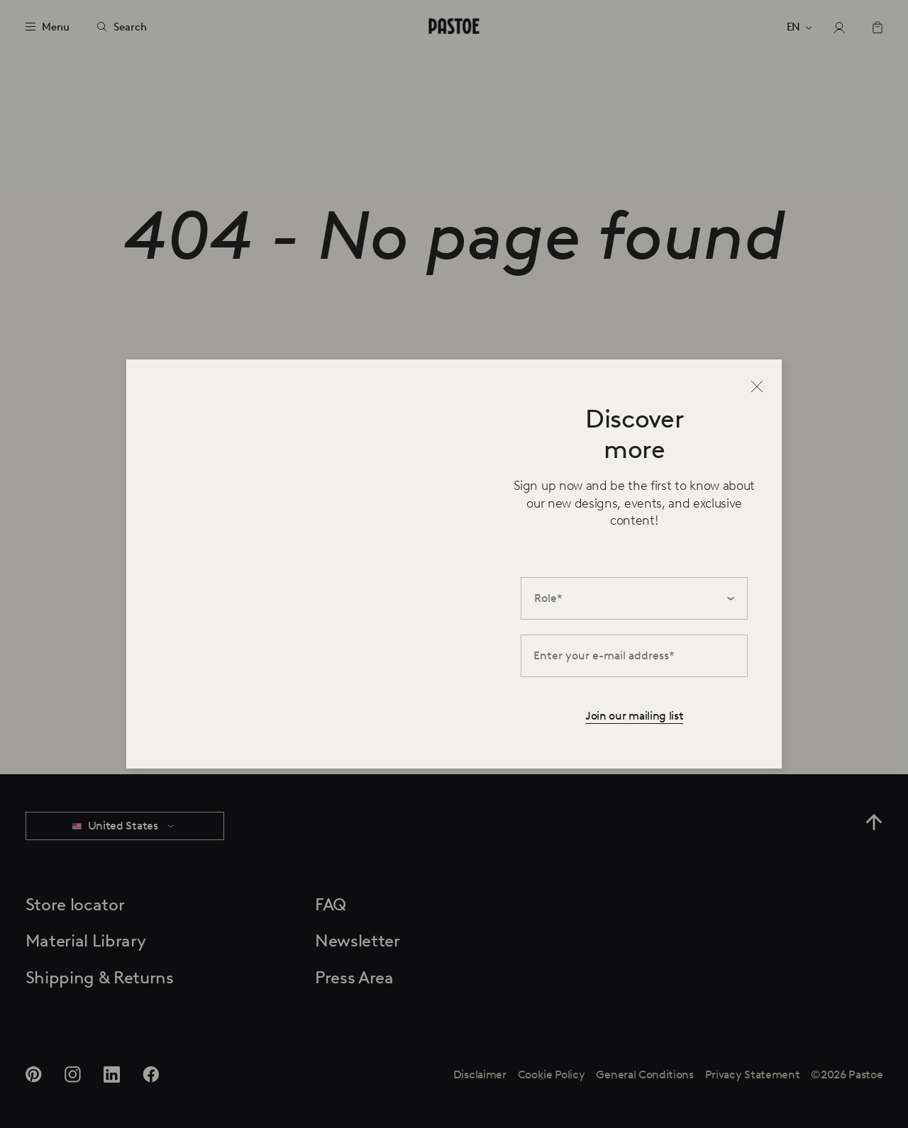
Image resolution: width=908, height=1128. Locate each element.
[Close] (757, 386)
